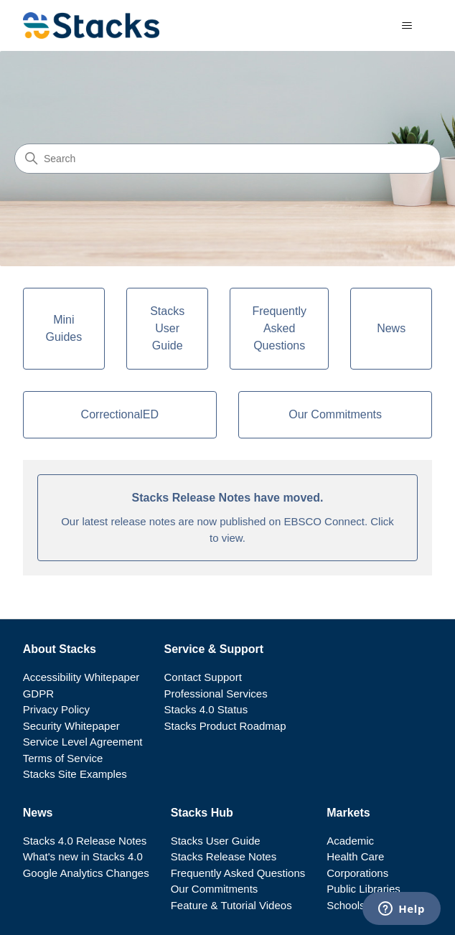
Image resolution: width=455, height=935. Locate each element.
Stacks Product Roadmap (225, 726)
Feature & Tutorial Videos (231, 905)
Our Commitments (214, 889)
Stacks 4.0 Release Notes (85, 841)
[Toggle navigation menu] (406, 25)
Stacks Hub (202, 813)
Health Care (355, 856)
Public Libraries (363, 889)
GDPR (38, 693)
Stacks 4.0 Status (206, 709)
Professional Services (215, 693)
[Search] (227, 158)
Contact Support (202, 677)
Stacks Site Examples (75, 774)
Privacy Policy (56, 709)
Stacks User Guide (216, 841)
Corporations (357, 873)
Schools (346, 905)
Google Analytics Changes (86, 873)
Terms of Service (63, 758)
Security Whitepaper (71, 726)
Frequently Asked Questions (238, 873)
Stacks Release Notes (224, 856)
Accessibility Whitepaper (81, 677)
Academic (350, 841)
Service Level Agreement (83, 742)
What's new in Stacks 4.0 (83, 856)
